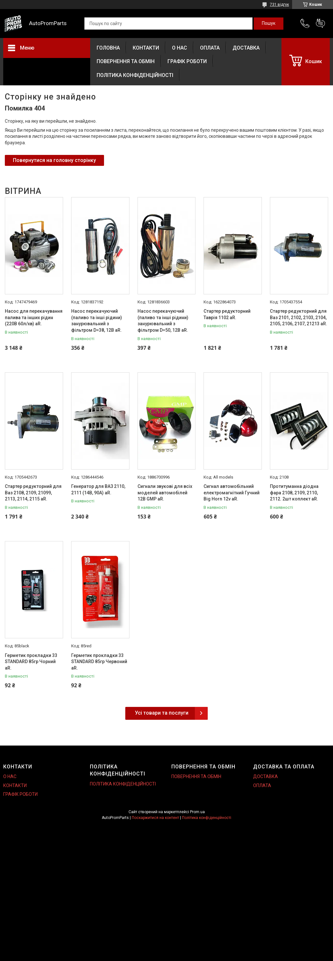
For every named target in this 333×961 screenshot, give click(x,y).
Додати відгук (320, 23)
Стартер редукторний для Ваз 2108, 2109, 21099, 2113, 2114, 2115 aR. (33, 492)
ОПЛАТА (210, 48)
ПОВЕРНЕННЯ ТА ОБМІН (126, 61)
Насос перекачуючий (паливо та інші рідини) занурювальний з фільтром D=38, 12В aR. (96, 321)
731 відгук (279, 4)
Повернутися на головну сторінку (54, 160)
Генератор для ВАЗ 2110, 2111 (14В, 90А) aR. (98, 489)
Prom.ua (197, 812)
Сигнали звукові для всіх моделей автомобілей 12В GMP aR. (165, 492)
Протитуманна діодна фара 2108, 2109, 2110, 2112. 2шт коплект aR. (294, 492)
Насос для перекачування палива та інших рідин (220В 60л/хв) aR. (33, 317)
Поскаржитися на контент (155, 817)
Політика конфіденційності (206, 817)
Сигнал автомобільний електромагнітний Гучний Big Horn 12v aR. (232, 492)
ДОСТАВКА (246, 48)
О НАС (179, 48)
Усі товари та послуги (161, 713)
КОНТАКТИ (146, 48)
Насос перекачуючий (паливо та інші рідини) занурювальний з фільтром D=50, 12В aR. (163, 321)
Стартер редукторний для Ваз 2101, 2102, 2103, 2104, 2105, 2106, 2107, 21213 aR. (298, 317)
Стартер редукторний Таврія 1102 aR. (227, 314)
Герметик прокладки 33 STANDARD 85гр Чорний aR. (31, 662)
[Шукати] (268, 23)
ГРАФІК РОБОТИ (187, 61)
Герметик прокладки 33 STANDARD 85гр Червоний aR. (99, 662)
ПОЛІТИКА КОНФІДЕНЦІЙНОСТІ (135, 75)
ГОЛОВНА (108, 48)
